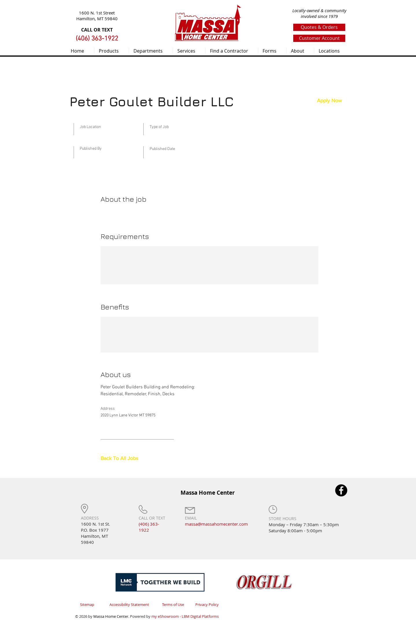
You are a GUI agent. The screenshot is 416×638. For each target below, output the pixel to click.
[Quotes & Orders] (319, 27)
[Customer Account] (319, 38)
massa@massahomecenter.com (216, 524)
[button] (111, 50)
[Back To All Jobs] (121, 458)
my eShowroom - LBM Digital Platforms (185, 616)
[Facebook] (341, 490)
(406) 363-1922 (149, 527)
